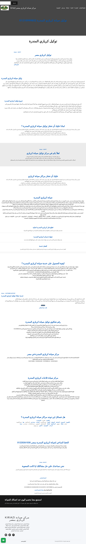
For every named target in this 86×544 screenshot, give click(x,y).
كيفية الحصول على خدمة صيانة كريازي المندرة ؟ (43, 263)
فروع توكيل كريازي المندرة (13, 101)
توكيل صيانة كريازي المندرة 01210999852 (43, 20)
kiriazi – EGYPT (17, 52)
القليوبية (68, 422)
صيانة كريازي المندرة (43, 197)
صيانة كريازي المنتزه (39, 490)
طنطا (62, 423)
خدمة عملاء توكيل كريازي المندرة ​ (12, 296)
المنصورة (63, 422)
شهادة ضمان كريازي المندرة (43, 237)
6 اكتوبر (40, 425)
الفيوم (48, 422)
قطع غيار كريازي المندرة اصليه (43, 227)
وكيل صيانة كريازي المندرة (11, 78)
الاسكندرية (39, 420)
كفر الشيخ (53, 423)
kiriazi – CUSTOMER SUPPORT (8, 293)
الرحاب (50, 425)
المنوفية (53, 422)
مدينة (21, 423)
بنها (23, 422)
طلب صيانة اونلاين (43, 307)
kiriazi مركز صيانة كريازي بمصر (23, 8)
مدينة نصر (33, 422)
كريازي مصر (23, 541)
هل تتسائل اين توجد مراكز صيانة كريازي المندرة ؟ (43, 417)
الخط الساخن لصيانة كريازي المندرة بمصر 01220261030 (43, 442)
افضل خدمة (43, 246)
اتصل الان (16, 64)
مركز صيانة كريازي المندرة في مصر (43, 354)
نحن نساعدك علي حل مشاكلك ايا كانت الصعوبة (43, 466)
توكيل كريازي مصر (43, 55)
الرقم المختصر (43, 478)
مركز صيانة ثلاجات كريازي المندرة (43, 378)
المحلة (48, 423)
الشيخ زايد (46, 425)
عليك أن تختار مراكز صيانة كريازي (43, 176)
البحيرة (37, 422)
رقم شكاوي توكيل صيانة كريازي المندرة (43, 322)
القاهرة (48, 420)
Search (14, 3)
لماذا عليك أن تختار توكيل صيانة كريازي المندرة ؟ (43, 126)
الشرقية (58, 422)
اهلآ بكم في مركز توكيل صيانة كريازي (43, 153)
